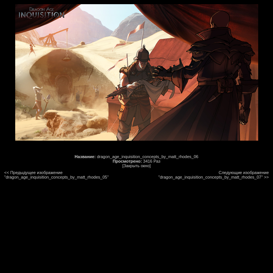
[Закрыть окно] (136, 165)
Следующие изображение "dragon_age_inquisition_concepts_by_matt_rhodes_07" (213, 174)
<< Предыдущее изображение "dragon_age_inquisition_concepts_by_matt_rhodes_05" (56, 174)
